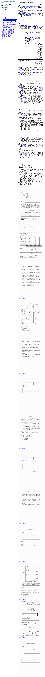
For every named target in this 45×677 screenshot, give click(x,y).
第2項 (22, 90)
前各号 (21, 130)
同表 (22, 27)
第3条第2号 (21, 93)
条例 (35, 10)
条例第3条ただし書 (25, 18)
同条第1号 (32, 93)
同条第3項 (41, 90)
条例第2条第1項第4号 (29, 37)
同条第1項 (31, 100)
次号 (21, 74)
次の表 (34, 26)
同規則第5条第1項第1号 (27, 15)
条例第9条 (23, 144)
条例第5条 (22, 25)
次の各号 (34, 72)
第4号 (35, 15)
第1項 (20, 69)
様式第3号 (32, 74)
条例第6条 (22, 72)
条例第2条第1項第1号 (29, 29)
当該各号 (21, 73)
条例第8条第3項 (23, 97)
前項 (20, 67)
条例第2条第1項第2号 (26, 13)
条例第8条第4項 (23, 113)
